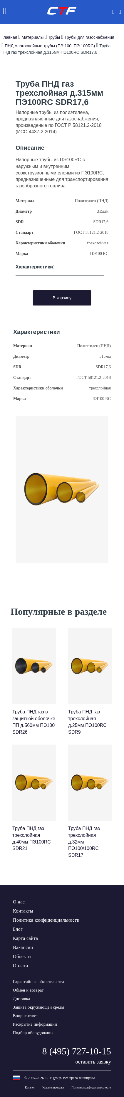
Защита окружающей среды (38, 1007)
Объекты (22, 956)
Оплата (20, 965)
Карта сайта (25, 938)
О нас (19, 901)
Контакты (23, 910)
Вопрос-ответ (25, 1016)
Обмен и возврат (28, 990)
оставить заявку (93, 1062)
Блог (18, 929)
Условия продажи (53, 1087)
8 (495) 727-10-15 (76, 1051)
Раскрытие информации (35, 1024)
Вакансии (23, 947)
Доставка (21, 999)
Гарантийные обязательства (38, 982)
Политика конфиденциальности (46, 920)
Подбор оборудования (33, 1033)
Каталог (30, 1087)
